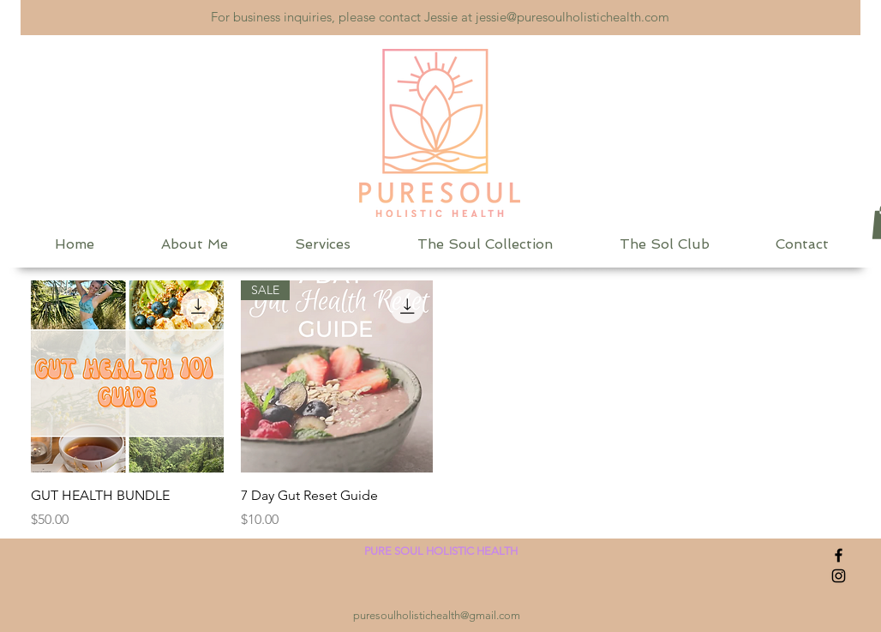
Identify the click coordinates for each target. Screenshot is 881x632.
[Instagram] (839, 576)
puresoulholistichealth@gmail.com (436, 615)
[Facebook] (839, 555)
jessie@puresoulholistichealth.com (572, 17)
